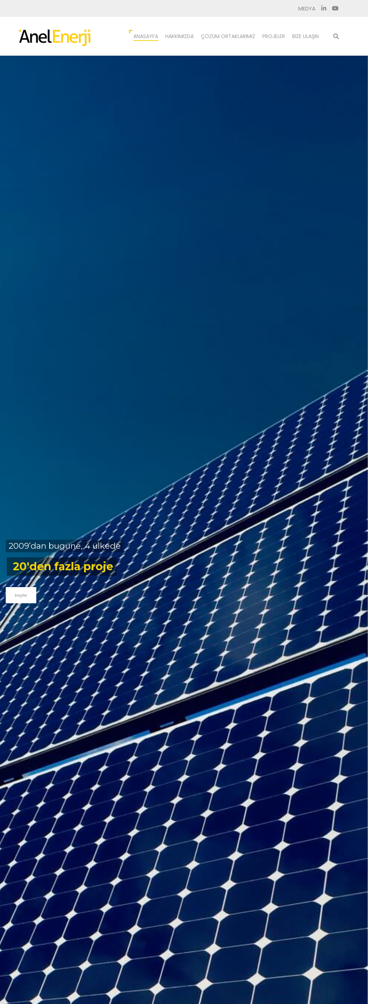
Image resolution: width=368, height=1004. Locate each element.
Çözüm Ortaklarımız (228, 36)
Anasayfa (145, 36)
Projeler (273, 36)
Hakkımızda (179, 36)
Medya (307, 8)
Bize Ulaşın (305, 36)
